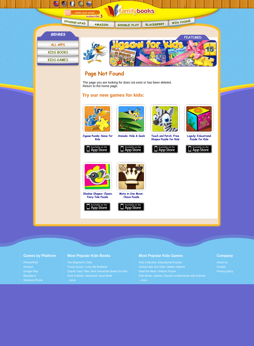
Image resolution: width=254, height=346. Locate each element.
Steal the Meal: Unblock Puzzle (157, 271)
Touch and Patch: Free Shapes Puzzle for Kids (165, 137)
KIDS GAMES (58, 60)
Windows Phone (33, 280)
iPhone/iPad (30, 262)
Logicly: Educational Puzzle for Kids (199, 137)
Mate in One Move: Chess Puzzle (131, 195)
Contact (221, 266)
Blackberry (29, 275)
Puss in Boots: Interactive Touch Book (89, 275)
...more (71, 280)
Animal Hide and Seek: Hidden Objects (162, 266)
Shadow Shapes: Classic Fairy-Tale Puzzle (97, 195)
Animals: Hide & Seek (131, 136)
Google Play (30, 271)
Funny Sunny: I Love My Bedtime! (87, 266)
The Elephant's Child (79, 262)
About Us (222, 262)
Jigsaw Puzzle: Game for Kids (97, 137)
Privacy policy (225, 271)
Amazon (28, 266)
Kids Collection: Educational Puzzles (160, 262)
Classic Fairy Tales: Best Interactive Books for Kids (97, 271)
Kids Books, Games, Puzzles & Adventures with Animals (172, 275)
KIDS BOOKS (58, 52)
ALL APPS (58, 45)
